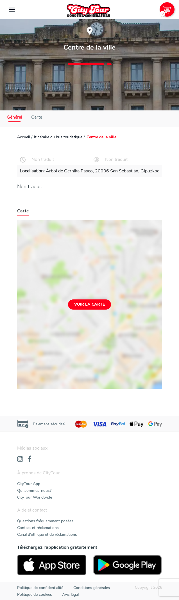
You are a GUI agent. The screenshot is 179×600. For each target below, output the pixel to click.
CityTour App (28, 483)
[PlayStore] (127, 565)
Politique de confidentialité (40, 587)
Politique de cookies (34, 594)
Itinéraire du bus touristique (58, 137)
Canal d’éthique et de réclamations (47, 534)
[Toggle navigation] (11, 10)
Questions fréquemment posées (45, 521)
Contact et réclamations (38, 527)
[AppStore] (51, 565)
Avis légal (70, 594)
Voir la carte (89, 304)
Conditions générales (91, 587)
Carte (36, 117)
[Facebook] (29, 459)
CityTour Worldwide (34, 497)
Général (14, 117)
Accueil (23, 137)
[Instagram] (20, 459)
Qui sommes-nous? (34, 490)
